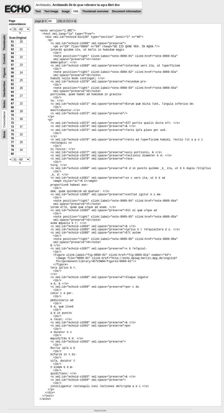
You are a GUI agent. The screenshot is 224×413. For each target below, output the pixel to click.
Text (38, 11)
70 (12, 115)
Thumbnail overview (95, 11)
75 (12, 134)
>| (75, 21)
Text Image (51, 11)
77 (12, 142)
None (4, 134)
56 (12, 61)
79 (12, 150)
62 (12, 84)
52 (12, 45)
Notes (4, 104)
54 (12, 53)
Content (4, 59)
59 (12, 72)
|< (43, 21)
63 (12, 88)
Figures (4, 72)
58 (12, 68)
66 (12, 99)
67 (12, 103)
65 (12, 95)
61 (12, 80)
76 (12, 138)
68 (12, 107)
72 (12, 122)
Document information (126, 11)
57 (12, 64)
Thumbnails (4, 42)
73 (12, 126)
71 (12, 119)
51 (12, 41)
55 (12, 57)
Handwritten (4, 89)
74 (12, 130)
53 (12, 49)
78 (12, 146)
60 (12, 76)
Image (66, 11)
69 (12, 111)
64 (12, 92)
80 (12, 153)
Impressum (100, 410)
